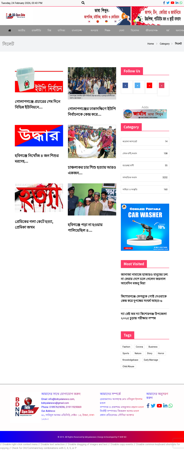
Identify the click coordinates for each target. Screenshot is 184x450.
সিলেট (178, 43)
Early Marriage (151, 360)
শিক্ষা (107, 30)
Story (149, 353)
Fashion (126, 347)
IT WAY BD (122, 437)
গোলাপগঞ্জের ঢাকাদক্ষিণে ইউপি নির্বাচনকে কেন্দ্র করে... (92, 111)
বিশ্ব (49, 30)
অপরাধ (94, 30)
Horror (161, 353)
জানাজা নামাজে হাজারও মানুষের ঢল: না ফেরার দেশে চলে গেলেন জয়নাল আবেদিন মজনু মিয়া (144, 279)
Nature (138, 353)
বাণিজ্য (61, 30)
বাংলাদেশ (76, 30)
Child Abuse (128, 366)
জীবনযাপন (151, 30)
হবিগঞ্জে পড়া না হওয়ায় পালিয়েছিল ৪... (85, 227)
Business (153, 347)
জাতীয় (21, 30)
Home (150, 43)
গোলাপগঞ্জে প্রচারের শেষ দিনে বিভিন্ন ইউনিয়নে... (37, 104)
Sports (126, 353)
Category (165, 43)
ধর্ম (167, 30)
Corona (139, 347)
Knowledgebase (130, 360)
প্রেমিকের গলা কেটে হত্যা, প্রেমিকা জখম (34, 224)
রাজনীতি (36, 30)
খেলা (121, 30)
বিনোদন (135, 30)
